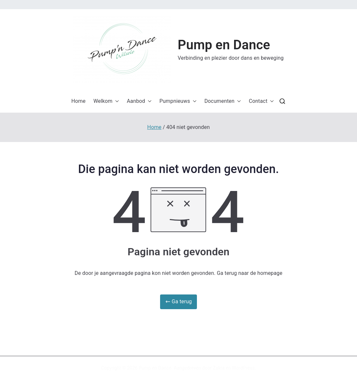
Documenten (222, 101)
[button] (122, 50)
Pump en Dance (224, 45)
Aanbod (139, 101)
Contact (261, 101)
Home (78, 101)
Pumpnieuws (178, 101)
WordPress (243, 368)
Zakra (219, 368)
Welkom (106, 101)
